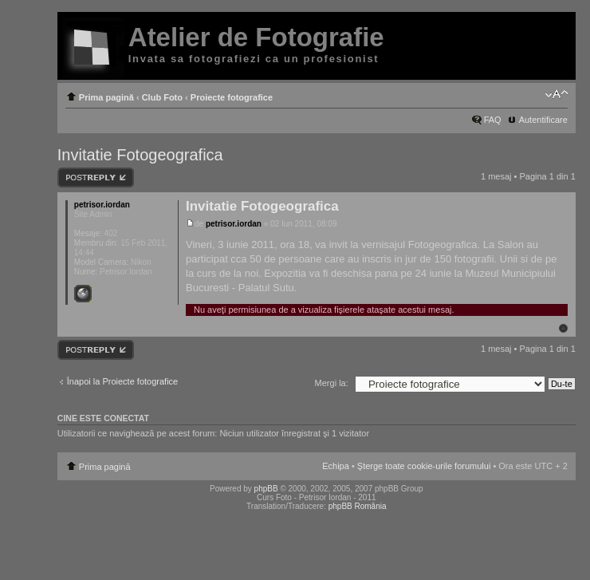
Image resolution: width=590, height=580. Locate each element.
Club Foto (162, 97)
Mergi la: (331, 383)
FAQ (493, 119)
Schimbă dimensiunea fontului (556, 94)
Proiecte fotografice (232, 97)
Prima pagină (106, 97)
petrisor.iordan (234, 223)
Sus (563, 328)
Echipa (335, 466)
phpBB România (357, 506)
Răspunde (95, 177)
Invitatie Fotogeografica (140, 155)
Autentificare (543, 119)
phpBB (266, 488)
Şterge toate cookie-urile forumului (424, 466)
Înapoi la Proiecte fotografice (122, 381)
